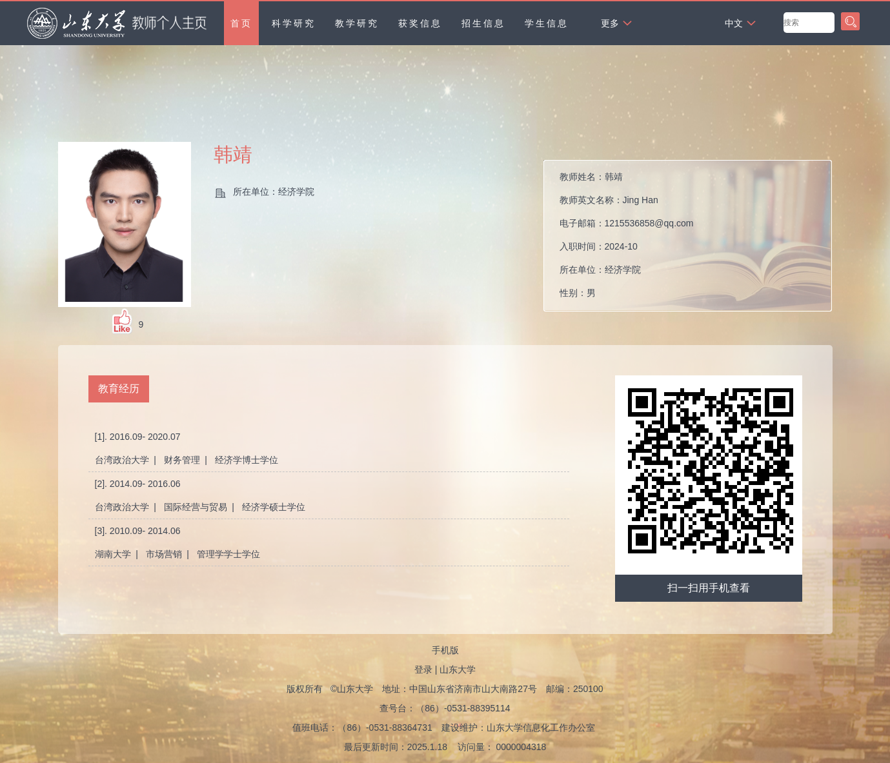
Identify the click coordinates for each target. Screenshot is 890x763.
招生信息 (483, 23)
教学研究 (357, 23)
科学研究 (294, 23)
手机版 (445, 650)
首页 (241, 23)
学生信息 (547, 23)
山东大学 (458, 669)
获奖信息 (420, 23)
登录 (423, 669)
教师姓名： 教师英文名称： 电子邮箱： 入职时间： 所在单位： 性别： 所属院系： (627, 239)
